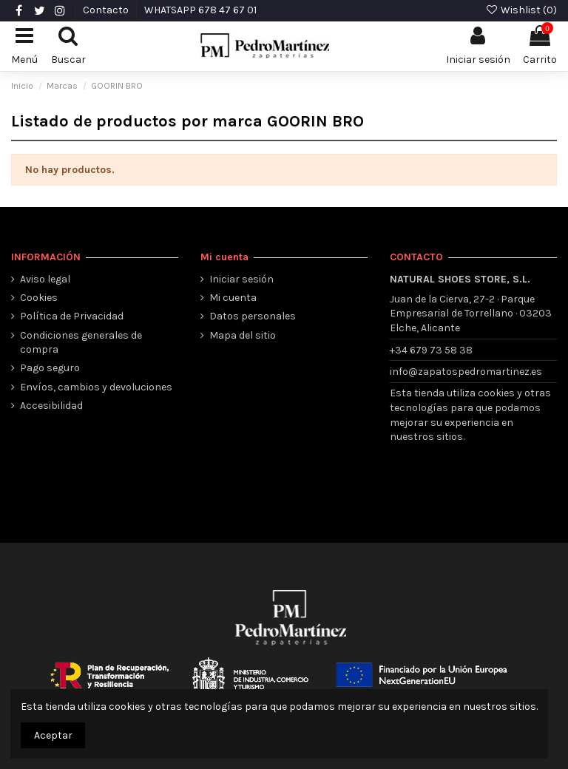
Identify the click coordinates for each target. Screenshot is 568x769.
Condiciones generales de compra (81, 342)
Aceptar (53, 735)
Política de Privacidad (72, 316)
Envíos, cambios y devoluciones (96, 387)
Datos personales (252, 316)
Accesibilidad (51, 405)
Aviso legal (45, 279)
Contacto (107, 10)
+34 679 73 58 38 (431, 350)
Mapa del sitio (242, 335)
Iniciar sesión (241, 279)
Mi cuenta (233, 297)
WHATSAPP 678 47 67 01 (200, 10)
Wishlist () (521, 10)
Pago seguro (50, 368)
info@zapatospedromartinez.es (466, 371)
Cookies (39, 297)
